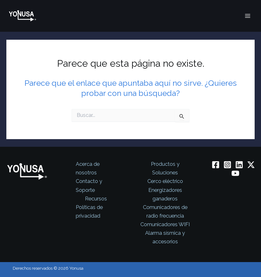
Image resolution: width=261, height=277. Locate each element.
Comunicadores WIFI (165, 224)
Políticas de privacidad (89, 211)
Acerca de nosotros (88, 168)
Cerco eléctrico (165, 181)
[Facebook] (216, 165)
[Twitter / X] (251, 165)
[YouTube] (235, 173)
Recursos (96, 199)
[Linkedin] (239, 165)
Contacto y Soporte (89, 185)
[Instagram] (227, 165)
